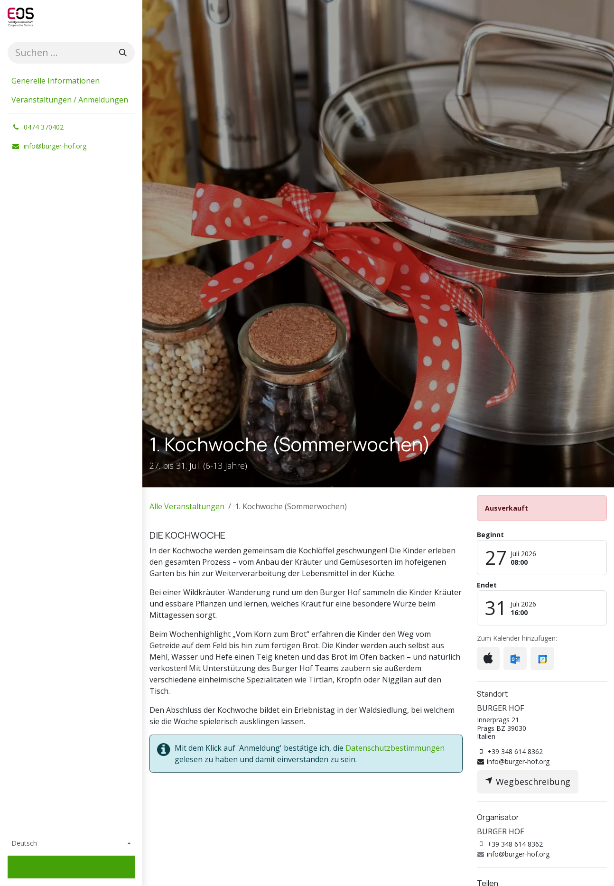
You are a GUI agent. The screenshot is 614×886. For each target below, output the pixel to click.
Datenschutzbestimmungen (395, 748)
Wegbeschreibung (527, 781)
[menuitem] (71, 80)
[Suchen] (123, 53)
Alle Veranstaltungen (186, 506)
